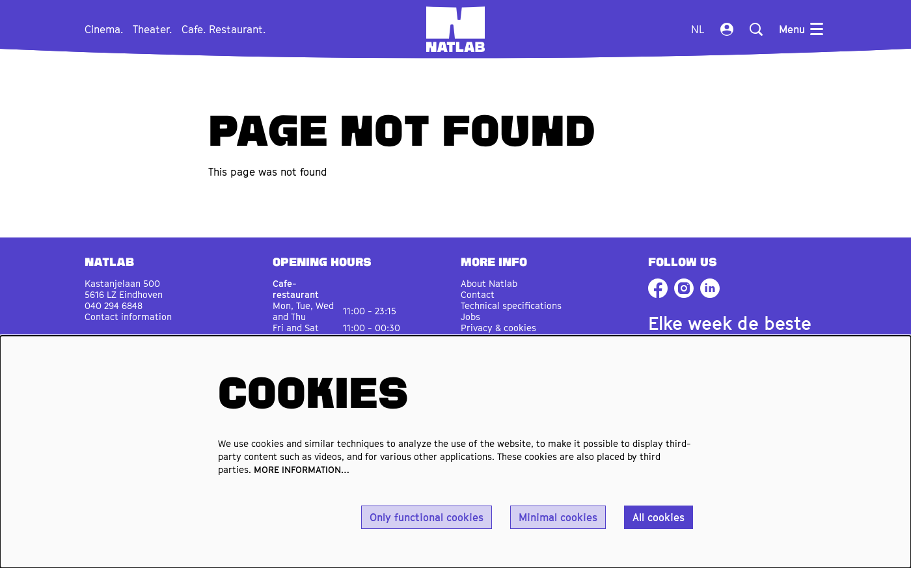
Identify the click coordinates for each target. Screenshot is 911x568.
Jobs (470, 316)
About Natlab (489, 283)
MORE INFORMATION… (301, 469)
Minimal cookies (558, 517)
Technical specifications (511, 305)
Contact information (128, 316)
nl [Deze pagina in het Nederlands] (697, 29)
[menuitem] (104, 29)
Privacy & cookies (498, 327)
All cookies (658, 517)
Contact (478, 294)
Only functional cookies (426, 517)
